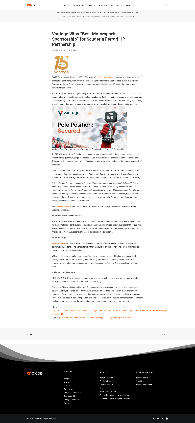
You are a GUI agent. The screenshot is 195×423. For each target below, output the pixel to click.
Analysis (67, 378)
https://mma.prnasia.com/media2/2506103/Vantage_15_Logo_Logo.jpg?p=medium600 (97, 321)
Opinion (67, 385)
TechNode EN (142, 378)
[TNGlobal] (34, 5)
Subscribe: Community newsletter (114, 395)
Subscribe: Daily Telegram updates (115, 399)
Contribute (116, 5)
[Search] (166, 5)
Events (91, 5)
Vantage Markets (105, 81)
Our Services (105, 381)
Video (66, 403)
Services (103, 5)
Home (66, 5)
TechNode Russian (144, 385)
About (128, 5)
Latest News (78, 5)
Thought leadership (72, 399)
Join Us (103, 388)
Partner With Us (106, 385)
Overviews (68, 389)
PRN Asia (70, 20)
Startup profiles (70, 396)
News (66, 382)
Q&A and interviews (72, 392)
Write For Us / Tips (108, 392)
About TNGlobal (106, 378)
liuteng (72, 54)
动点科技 (140, 381)
